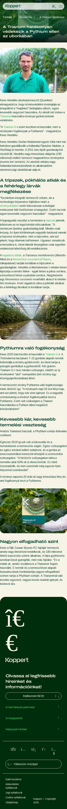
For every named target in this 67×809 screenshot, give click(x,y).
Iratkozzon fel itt (41, 696)
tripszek (50, 220)
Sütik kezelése (13, 779)
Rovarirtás (25, 17)
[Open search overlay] (54, 6)
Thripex (46, 259)
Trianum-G (9, 127)
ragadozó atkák (11, 255)
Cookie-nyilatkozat (15, 797)
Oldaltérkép (11, 802)
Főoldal (7, 17)
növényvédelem (9, 205)
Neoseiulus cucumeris (26, 259)
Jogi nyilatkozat (13, 792)
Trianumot (6, 116)
